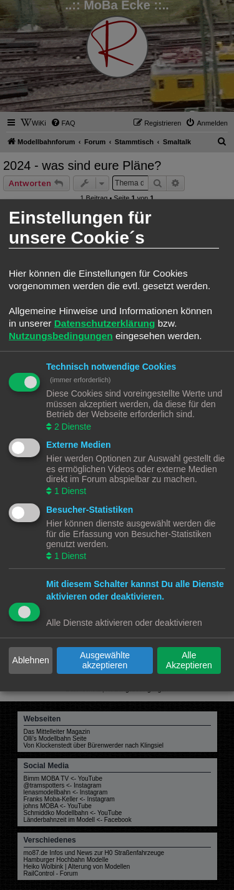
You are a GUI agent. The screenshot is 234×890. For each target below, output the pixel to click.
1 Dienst (69, 491)
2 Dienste (71, 426)
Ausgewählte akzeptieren (105, 660)
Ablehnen (30, 660)
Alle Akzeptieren (189, 660)
